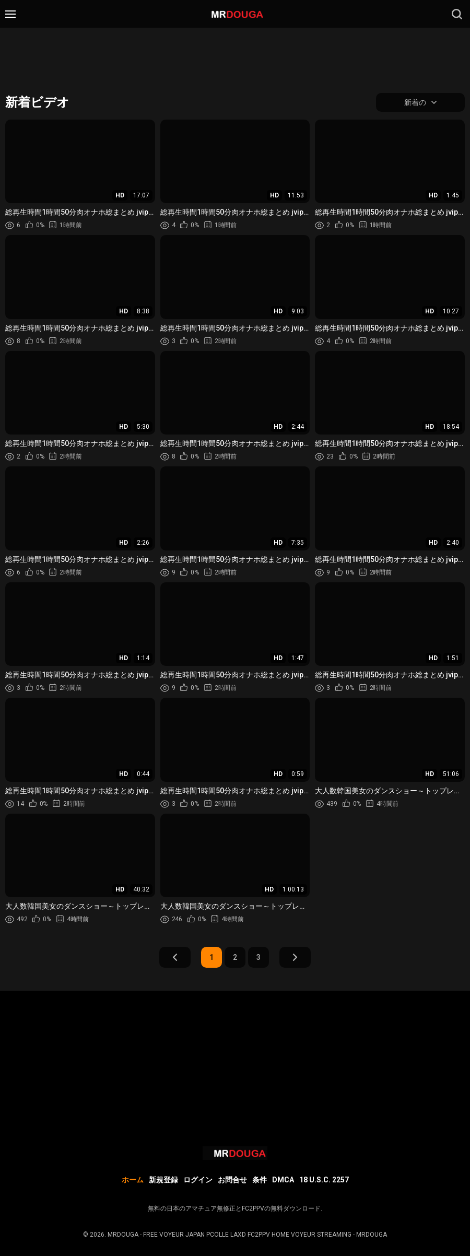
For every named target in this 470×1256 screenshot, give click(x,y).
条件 (259, 1180)
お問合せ (232, 1180)
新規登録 (163, 1180)
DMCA (283, 1180)
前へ (175, 957)
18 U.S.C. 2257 (324, 1180)
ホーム (133, 1180)
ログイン (198, 1180)
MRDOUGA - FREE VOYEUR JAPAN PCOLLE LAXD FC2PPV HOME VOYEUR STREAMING (229, 1234)
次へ (295, 957)
